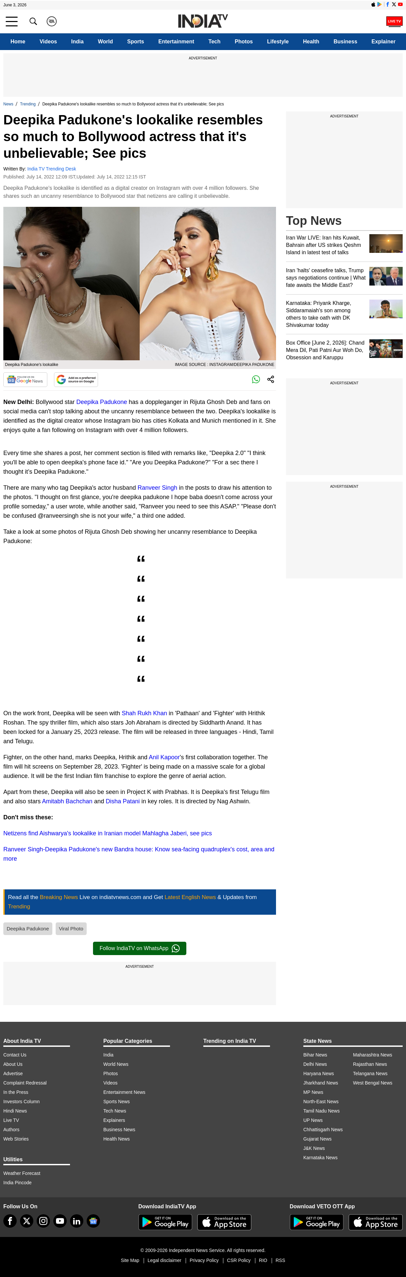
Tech (214, 41)
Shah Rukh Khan (144, 713)
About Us (13, 1064)
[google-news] (93, 1221)
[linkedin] (76, 1221)
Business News (119, 1129)
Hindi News (15, 1111)
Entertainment (176, 41)
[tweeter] (26, 1221)
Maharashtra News (372, 1054)
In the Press (15, 1092)
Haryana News (318, 1073)
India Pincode (17, 1182)
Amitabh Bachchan (67, 801)
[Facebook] (10, 1221)
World (105, 41)
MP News (313, 1092)
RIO (263, 1260)
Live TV (11, 1120)
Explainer (384, 41)
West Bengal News (372, 1083)
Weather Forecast (21, 1173)
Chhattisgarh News (323, 1129)
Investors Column (21, 1101)
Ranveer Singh (157, 487)
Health (311, 41)
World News (115, 1064)
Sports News (116, 1101)
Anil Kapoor (164, 757)
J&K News (314, 1148)
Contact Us (14, 1054)
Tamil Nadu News (321, 1111)
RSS (280, 1260)
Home (17, 41)
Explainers (114, 1120)
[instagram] (43, 1221)
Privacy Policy (204, 1260)
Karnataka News (320, 1157)
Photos (244, 41)
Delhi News (315, 1064)
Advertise (13, 1073)
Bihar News (315, 1054)
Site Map (130, 1260)
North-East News (321, 1101)
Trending (28, 104)
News (8, 104)
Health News (116, 1139)
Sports (135, 41)
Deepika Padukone (101, 402)
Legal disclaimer (164, 1260)
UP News (313, 1120)
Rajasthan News (370, 1064)
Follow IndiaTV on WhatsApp (140, 948)
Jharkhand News (320, 1083)
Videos (48, 41)
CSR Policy (239, 1260)
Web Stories (16, 1139)
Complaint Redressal (25, 1083)
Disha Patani (123, 801)
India (77, 41)
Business (345, 41)
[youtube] (60, 1221)
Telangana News (370, 1073)
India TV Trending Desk (51, 168)
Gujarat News (317, 1139)
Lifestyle (278, 41)
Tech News (114, 1111)
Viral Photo (71, 928)
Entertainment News (124, 1092)
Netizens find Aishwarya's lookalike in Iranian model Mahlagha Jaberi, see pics (107, 833)
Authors (11, 1129)
